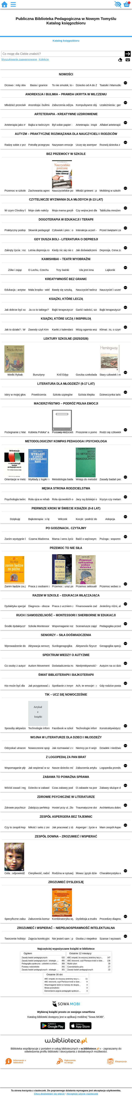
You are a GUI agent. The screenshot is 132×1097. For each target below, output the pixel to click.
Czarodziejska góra (75, 967)
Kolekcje (44, 59)
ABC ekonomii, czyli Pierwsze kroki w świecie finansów (89, 961)
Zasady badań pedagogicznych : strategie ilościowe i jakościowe (48, 961)
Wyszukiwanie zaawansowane (19, 59)
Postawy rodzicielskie (30, 967)
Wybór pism (72, 964)
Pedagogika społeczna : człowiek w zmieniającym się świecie (47, 964)
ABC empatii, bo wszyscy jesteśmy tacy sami (85, 958)
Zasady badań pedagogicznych (34, 958)
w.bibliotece (90, 1048)
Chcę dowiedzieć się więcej (49, 1093)
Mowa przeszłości (51, 988)
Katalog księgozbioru (66, 40)
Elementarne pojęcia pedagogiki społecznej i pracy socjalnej (69, 991)
